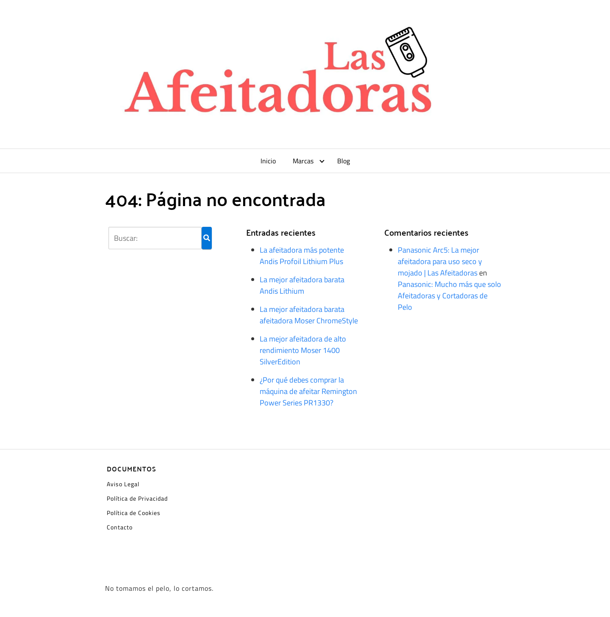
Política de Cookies (134, 512)
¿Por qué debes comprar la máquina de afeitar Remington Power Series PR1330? (308, 391)
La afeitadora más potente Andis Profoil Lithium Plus (302, 255)
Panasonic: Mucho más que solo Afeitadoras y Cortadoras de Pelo (449, 295)
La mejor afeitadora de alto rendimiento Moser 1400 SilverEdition (303, 350)
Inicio (268, 161)
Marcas (303, 161)
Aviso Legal (123, 483)
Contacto (120, 527)
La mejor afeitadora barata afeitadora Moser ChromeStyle (309, 314)
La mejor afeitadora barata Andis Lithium (302, 285)
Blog (343, 161)
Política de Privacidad (137, 498)
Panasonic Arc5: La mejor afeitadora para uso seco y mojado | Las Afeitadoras (440, 261)
